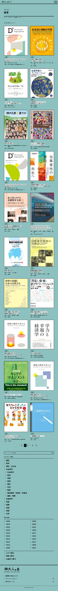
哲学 (7, 464)
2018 (8, 534)
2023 (34, 525)
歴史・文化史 (11, 467)
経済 (9, 482)
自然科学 (9, 500)
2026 (8, 522)
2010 (8, 546)
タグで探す (10, 554)
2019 (34, 531)
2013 (34, 540)
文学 (7, 515)
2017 (34, 534)
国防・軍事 (11, 497)
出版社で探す (11, 560)
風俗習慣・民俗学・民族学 (17, 494)
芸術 (7, 509)
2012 (8, 543)
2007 (34, 549)
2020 (8, 531)
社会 (9, 488)
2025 (34, 522)
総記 (7, 461)
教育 (9, 491)
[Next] (36, 445)
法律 (9, 479)
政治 (9, 476)
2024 (8, 525)
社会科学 (16, 17)
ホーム (5, 17)
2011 (34, 543)
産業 (7, 506)
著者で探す (10, 557)
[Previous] (21, 445)
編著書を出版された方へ (12, 577)
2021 (34, 528)
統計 (9, 485)
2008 (8, 549)
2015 (34, 537)
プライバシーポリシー (11, 580)
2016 (8, 537)
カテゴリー (10, 17)
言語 (7, 512)
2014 (8, 540)
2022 (8, 528)
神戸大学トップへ (10, 583)
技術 (7, 503)
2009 (34, 546)
